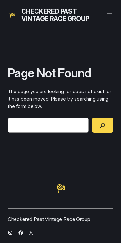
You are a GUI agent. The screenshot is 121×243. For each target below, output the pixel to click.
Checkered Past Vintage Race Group (55, 15)
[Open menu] (109, 15)
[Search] (102, 125)
